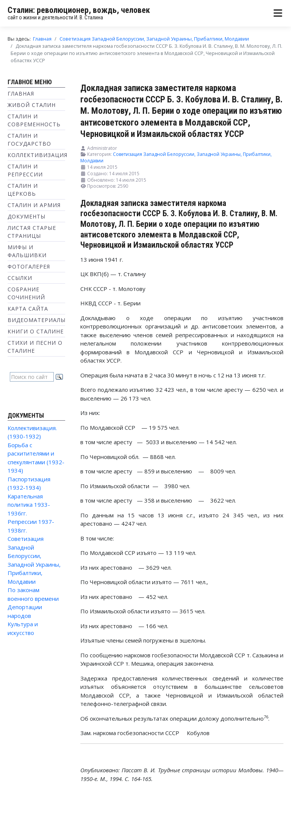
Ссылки (20, 277)
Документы (26, 216)
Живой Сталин (32, 104)
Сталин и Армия (34, 205)
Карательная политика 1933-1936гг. (29, 504)
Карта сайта (28, 308)
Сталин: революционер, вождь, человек (79, 10)
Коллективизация (37, 155)
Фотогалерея (29, 266)
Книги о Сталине (36, 331)
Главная (21, 93)
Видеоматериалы (37, 320)
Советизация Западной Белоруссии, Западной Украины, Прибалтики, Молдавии (176, 157)
